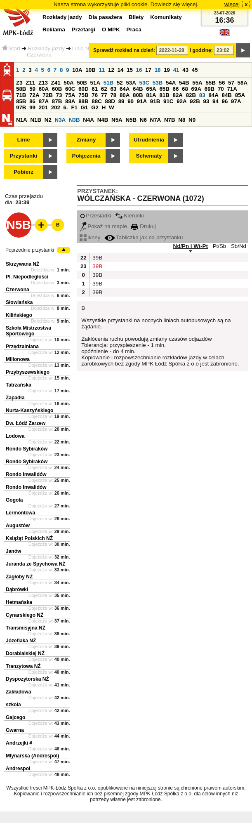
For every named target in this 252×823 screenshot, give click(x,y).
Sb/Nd (238, 246)
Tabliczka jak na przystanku (143, 237)
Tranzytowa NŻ (23, 666)
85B (21, 101)
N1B (35, 120)
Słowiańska (19, 302)
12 (111, 70)
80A (125, 95)
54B (184, 83)
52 (120, 83)
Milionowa (18, 359)
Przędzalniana (22, 346)
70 (221, 89)
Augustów (18, 525)
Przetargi (83, 29)
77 (104, 95)
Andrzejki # (19, 743)
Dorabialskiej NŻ (25, 653)
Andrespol (18, 768)
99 (32, 107)
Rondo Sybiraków (26, 449)
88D (110, 101)
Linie (23, 140)
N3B (74, 120)
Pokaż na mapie (103, 226)
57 (231, 83)
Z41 (56, 83)
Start (11, 48)
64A (125, 89)
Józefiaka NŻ (21, 641)
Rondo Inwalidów (26, 474)
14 (121, 70)
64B (138, 89)
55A (197, 83)
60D (83, 89)
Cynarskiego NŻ (24, 615)
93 (206, 101)
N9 (191, 120)
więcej (232, 4)
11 (102, 70)
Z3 (19, 83)
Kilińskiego (19, 315)
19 (167, 70)
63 (113, 89)
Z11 (30, 83)
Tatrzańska (18, 385)
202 (55, 107)
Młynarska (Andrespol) (32, 756)
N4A (88, 120)
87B (57, 101)
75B (83, 95)
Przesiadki (95, 215)
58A (242, 83)
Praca (134, 29)
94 (215, 101)
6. (66, 107)
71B (21, 95)
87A (44, 101)
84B (227, 95)
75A (70, 95)
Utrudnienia (149, 140)
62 (104, 89)
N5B (131, 120)
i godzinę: (201, 50)
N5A (116, 120)
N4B (102, 120)
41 (176, 70)
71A (232, 89)
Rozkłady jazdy (46, 48)
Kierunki (129, 215)
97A (236, 101)
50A (68, 83)
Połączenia (86, 156)
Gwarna (15, 730)
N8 (181, 120)
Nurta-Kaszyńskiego (29, 410)
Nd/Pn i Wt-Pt (190, 246)
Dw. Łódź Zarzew (25, 423)
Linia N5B (84, 48)
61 (95, 89)
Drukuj (143, 226)
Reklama (53, 29)
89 (121, 101)
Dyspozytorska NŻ (27, 679)
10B (90, 70)
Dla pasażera (105, 17)
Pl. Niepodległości (27, 277)
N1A (21, 120)
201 (43, 107)
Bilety (136, 17)
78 (113, 95)
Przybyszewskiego (27, 372)
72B (47, 95)
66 (176, 89)
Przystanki (24, 156)
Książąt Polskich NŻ (29, 538)
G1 (84, 107)
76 (95, 95)
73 (59, 95)
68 (185, 89)
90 (130, 101)
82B (191, 95)
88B (83, 101)
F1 (74, 107)
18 (158, 70)
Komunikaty (165, 17)
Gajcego (15, 717)
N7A (155, 120)
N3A (60, 120)
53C (144, 83)
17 (148, 70)
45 (195, 70)
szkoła (13, 704)
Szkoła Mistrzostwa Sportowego (28, 331)
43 (185, 70)
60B (57, 89)
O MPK (111, 29)
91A (142, 101)
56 (222, 83)
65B (164, 89)
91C (168, 101)
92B (195, 101)
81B (164, 95)
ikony (90, 237)
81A (151, 95)
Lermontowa (20, 513)
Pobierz (23, 172)
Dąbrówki (17, 589)
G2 (95, 107)
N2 (48, 120)
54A (171, 83)
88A (70, 101)
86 (32, 101)
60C (70, 89)
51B (108, 83)
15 (130, 70)
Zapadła (15, 398)
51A (95, 83)
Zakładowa (18, 692)
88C (96, 101)
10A (77, 70)
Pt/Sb (219, 246)
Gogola (14, 500)
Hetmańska (19, 602)
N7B (169, 120)
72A (34, 95)
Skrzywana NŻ (22, 264)
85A (240, 95)
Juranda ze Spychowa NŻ (36, 564)
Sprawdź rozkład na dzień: (124, 50)
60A (44, 89)
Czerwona (17, 289)
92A (181, 101)
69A (196, 89)
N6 (143, 120)
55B (210, 83)
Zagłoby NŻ (19, 577)
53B (158, 83)
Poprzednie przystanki (29, 250)
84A (213, 95)
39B (96, 258)
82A (178, 95)
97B (21, 107)
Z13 (43, 83)
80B (138, 95)
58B (21, 89)
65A (151, 89)
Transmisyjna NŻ (25, 628)
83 (202, 95)
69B (209, 89)
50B (82, 83)
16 (139, 70)
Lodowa (15, 436)
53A (131, 83)
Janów (13, 551)
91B (155, 101)
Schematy (149, 156)
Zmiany (86, 140)
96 (225, 101)
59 (32, 89)
